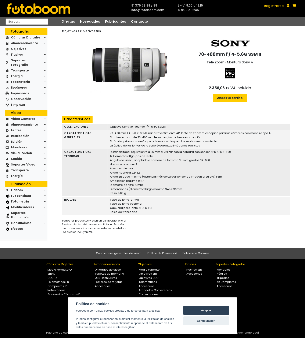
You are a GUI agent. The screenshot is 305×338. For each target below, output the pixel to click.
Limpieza (18, 105)
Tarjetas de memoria (109, 274)
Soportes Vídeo (23, 164)
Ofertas (68, 21)
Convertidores (149, 294)
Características (77, 119)
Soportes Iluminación (20, 215)
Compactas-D (57, 286)
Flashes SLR (194, 270)
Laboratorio (20, 82)
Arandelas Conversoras (155, 290)
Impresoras (20, 93)
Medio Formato (149, 270)
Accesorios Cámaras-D (63, 294)
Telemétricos (148, 282)
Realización (20, 136)
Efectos (17, 229)
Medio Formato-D (59, 270)
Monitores (19, 147)
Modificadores (22, 207)
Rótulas (222, 274)
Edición (16, 142)
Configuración (206, 320)
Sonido (16, 159)
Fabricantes (115, 21)
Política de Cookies (196, 253)
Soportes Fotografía (19, 62)
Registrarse (274, 5)
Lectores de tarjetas (108, 282)
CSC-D (52, 278)
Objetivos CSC (148, 278)
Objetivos (18, 49)
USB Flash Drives (106, 278)
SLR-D (51, 274)
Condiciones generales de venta (118, 253)
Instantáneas (56, 290)
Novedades (90, 21)
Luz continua (21, 196)
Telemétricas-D (58, 282)
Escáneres (19, 87)
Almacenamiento (24, 43)
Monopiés (223, 270)
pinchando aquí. (248, 333)
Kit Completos (226, 282)
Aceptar (206, 310)
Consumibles (21, 223)
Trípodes (223, 278)
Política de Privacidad (162, 253)
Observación (21, 99)
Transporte (20, 70)
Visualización (21, 153)
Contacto (139, 21)
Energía (17, 76)
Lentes (16, 130)
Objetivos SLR (90, 31)
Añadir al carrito (230, 98)
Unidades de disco (108, 270)
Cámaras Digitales (25, 37)
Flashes (17, 54)
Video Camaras (23, 119)
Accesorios (103, 286)
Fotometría (20, 201)
